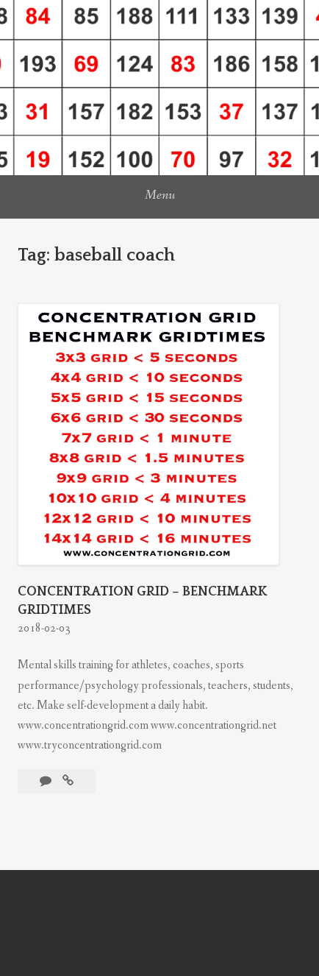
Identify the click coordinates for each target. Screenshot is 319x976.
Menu (160, 195)
